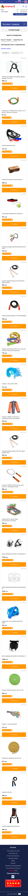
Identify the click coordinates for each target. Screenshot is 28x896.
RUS (16, 1)
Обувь (13, 861)
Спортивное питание (13, 851)
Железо (13, 863)
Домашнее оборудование (13, 865)
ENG (23, 1)
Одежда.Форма (13, 858)
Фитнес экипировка (13, 856)
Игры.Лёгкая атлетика (13, 868)
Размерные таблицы (6, 48)
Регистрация (4, 11)
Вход (2, 9)
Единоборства (13, 853)
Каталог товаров (14, 24)
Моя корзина (14, 894)
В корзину (14, 88)
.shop (13, 870)
